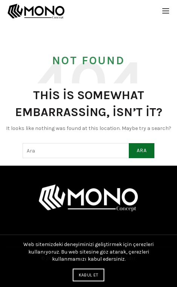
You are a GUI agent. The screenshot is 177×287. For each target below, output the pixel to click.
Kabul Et (88, 275)
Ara (141, 150)
